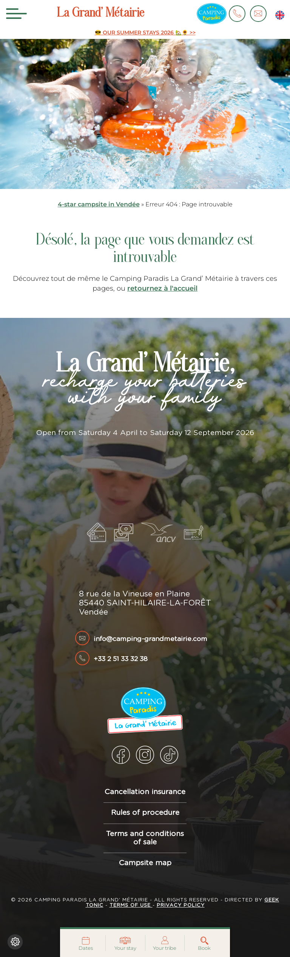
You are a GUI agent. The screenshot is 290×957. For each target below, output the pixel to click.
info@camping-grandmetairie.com (150, 639)
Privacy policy (181, 905)
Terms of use (131, 905)
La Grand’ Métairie (100, 13)
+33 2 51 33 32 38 (121, 659)
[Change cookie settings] (15, 941)
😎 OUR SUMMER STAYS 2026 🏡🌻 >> (145, 33)
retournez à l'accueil (162, 288)
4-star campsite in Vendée (99, 204)
